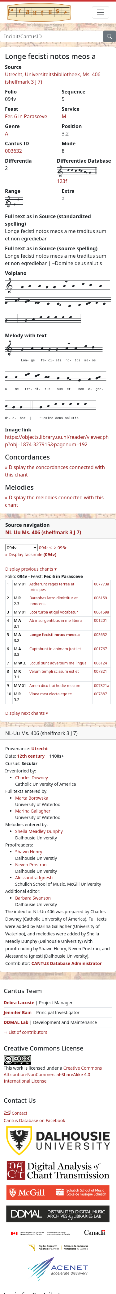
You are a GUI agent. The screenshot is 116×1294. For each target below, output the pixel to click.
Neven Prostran (31, 865)
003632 (13, 151)
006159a (101, 612)
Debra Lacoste (19, 1002)
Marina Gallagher (32, 811)
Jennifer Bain (18, 1012)
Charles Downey (31, 777)
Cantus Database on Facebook (34, 1120)
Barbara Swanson (33, 898)
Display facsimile (32, 554)
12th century (31, 756)
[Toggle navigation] (100, 12)
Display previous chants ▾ (31, 569)
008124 (100, 663)
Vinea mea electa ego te (50, 694)
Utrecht (39, 748)
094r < (45, 548)
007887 (100, 694)
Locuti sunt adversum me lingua (58, 663)
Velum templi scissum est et (54, 671)
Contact (15, 1113)
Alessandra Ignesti (34, 877)
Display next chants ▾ (26, 713)
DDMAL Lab (16, 1022)
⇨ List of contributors (25, 1032)
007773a (101, 584)
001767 (100, 648)
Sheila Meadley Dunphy (39, 831)
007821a (101, 685)
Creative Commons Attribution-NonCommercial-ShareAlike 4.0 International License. (53, 1074)
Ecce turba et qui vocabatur (53, 612)
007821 (100, 671)
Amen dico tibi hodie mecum (54, 685)
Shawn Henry (28, 852)
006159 (100, 598)
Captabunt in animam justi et (55, 648)
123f (62, 181)
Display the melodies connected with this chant (54, 501)
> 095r (60, 548)
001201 (100, 620)
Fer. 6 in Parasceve (26, 116)
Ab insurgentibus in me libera (55, 620)
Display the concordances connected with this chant (55, 471)
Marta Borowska (31, 798)
